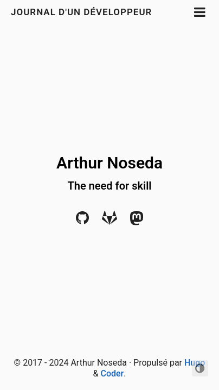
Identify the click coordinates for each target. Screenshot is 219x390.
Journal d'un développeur (81, 11)
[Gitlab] (109, 220)
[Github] (82, 220)
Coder (112, 373)
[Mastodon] (136, 220)
